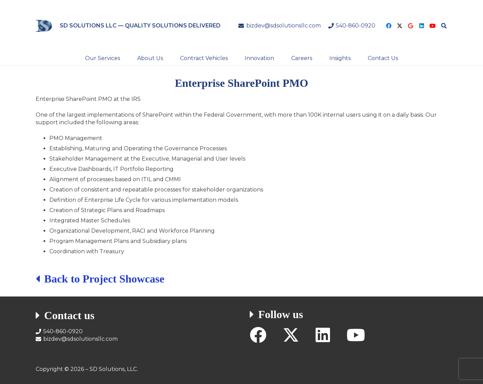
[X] (399, 25)
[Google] (410, 25)
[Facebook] (388, 25)
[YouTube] (432, 25)
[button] (444, 25)
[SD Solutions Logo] (44, 26)
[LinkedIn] (421, 25)
